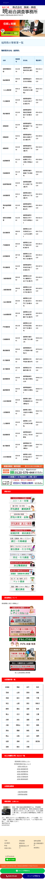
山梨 (18, 703)
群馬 (27, 698)
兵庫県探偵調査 (22, 794)
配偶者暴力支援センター (22, 761)
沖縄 (27, 747)
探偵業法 (36, 847)
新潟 (27, 692)
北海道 (7, 687)
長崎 (18, 741)
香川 (27, 725)
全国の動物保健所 (22, 779)
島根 (37, 730)
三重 (37, 714)
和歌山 (18, 725)
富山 (7, 714)
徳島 (37, 725)
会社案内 (7, 843)
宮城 (7, 692)
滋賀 (27, 719)
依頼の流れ (7, 848)
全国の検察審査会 (22, 774)
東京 (27, 703)
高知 (7, 730)
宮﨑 (7, 747)
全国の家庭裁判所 (22, 769)
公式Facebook (9, 856)
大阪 (7, 725)
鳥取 (27, 730)
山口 (27, 736)
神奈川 (38, 703)
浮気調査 (22, 841)
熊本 (18, 747)
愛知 (18, 709)
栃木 (18, 698)
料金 (5, 845)
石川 (18, 714)
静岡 (7, 709)
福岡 (37, 736)
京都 (37, 719)
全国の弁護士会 (22, 766)
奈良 (18, 719)
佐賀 (7, 741)
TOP (5, 840)
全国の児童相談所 (22, 776)
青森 (18, 687)
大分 (27, 741)
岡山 (7, 736)
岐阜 (37, 709)
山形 (18, 692)
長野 (27, 709)
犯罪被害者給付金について (22, 764)
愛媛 (18, 730)
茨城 (7, 698)
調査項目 (22, 843)
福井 (27, 714)
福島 (37, 692)
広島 (18, 736)
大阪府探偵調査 (22, 792)
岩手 (27, 687)
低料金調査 (37, 841)
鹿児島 (38, 741)
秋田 (37, 687)
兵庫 (7, 719)
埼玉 (7, 703)
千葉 (37, 698)
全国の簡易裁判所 (22, 771)
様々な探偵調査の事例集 (22, 672)
